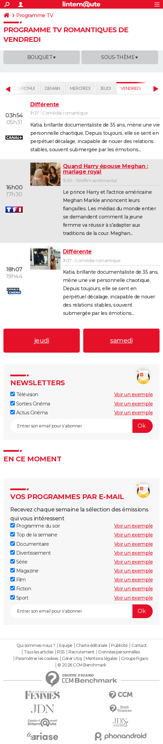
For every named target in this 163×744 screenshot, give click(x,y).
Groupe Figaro (134, 658)
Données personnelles (119, 652)
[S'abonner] (81, 426)
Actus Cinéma (29, 413)
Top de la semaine (33, 535)
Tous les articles (38, 652)
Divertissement (30, 553)
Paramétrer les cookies (36, 658)
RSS (61, 652)
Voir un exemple (133, 394)
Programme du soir (35, 526)
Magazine (24, 571)
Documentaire (29, 544)
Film (18, 580)
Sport (19, 598)
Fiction (20, 589)
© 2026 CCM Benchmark (81, 665)
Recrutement (81, 652)
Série (18, 562)
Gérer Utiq (72, 658)
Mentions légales (101, 658)
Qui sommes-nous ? (36, 645)
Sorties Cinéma (30, 404)
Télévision (24, 394)
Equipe (65, 645)
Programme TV (34, 15)
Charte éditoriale (91, 645)
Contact (139, 645)
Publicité (119, 645)
